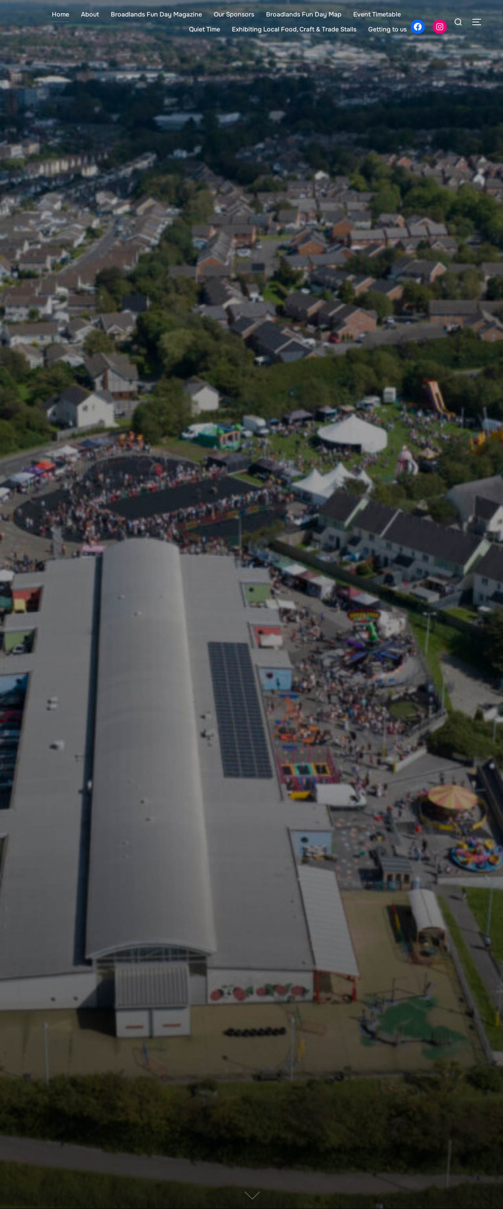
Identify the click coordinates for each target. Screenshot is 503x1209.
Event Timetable (377, 14)
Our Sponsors (234, 14)
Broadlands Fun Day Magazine (156, 14)
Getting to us (387, 29)
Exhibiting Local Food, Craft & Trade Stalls (294, 29)
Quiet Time (204, 29)
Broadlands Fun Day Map (303, 14)
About (90, 14)
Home (60, 14)
